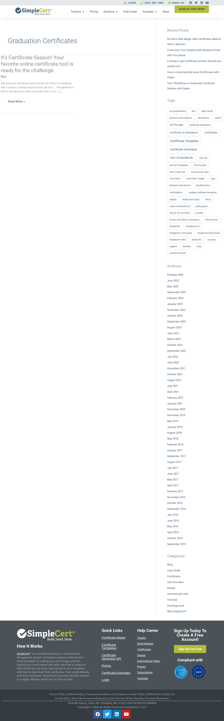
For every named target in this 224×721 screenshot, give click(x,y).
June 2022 (173, 362)
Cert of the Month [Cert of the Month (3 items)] (181, 157)
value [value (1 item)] (199, 246)
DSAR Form (153, 694)
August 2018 (174, 432)
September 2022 (176, 350)
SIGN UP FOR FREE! (192, 9)
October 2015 (175, 538)
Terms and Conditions (99, 694)
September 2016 (176, 508)
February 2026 (175, 274)
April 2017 (173, 485)
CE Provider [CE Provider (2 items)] (176, 124)
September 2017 (176, 456)
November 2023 (176, 310)
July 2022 (172, 356)
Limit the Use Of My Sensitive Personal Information (139, 698)
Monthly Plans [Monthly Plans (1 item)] (203, 185)
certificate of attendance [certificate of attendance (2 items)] (184, 132)
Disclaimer (120, 694)
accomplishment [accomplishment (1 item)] (177, 111)
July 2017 (172, 468)
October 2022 (175, 345)
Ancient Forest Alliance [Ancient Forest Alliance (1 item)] (180, 118)
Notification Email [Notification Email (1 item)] (190, 199)
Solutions (110, 11)
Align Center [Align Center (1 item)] (207, 111)
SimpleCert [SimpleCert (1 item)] (174, 226)
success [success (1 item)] (211, 239)
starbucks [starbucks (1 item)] (196, 239)
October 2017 (175, 450)
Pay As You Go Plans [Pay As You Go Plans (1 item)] (179, 213)
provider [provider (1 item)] (199, 213)
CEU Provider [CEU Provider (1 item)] (200, 165)
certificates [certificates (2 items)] (210, 132)
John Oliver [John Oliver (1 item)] (174, 178)
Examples (149, 11)
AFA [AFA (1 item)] (193, 111)
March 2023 (174, 339)
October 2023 (175, 315)
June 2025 (173, 280)
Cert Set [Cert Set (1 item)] (203, 158)
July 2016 (172, 514)
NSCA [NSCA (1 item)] (208, 199)
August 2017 (174, 462)
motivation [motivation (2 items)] (176, 192)
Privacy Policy (57, 694)
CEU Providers (175, 582)
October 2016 (175, 503)
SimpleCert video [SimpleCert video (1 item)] (177, 239)
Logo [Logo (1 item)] (212, 178)
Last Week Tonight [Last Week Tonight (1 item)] (195, 178)
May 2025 (172, 286)
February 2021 (175, 397)
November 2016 (176, 497)
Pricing (94, 11)
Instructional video (178, 593)
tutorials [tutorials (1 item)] (187, 246)
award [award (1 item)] (218, 118)
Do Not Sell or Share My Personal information (81, 698)
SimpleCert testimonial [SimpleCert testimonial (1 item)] (208, 233)
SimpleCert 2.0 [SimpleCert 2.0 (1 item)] (193, 226)
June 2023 (173, 333)
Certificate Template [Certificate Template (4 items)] (184, 141)
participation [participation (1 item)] (202, 206)
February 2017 (175, 491)
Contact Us (168, 694)
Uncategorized (175, 605)
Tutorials (172, 599)
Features (77, 11)
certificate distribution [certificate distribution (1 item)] (200, 125)
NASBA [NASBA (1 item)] (173, 199)
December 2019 (176, 415)
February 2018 (175, 444)
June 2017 (173, 473)
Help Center (130, 11)
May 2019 (172, 421)
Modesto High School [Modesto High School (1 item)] (179, 185)
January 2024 (174, 304)
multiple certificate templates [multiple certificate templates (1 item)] (202, 192)
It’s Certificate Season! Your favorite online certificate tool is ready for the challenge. (37, 63)
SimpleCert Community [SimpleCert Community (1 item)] (180, 233)
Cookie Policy (136, 694)
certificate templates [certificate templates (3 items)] (183, 149)
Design (171, 588)
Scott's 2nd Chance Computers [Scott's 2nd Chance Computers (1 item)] (184, 219)
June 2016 (173, 520)
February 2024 (175, 298)
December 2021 (176, 368)
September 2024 (176, 292)
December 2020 (176, 409)
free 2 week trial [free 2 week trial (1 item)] (177, 172)
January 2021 (174, 403)
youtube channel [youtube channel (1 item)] (177, 253)
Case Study (173, 570)
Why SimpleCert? (177, 611)
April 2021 (173, 391)
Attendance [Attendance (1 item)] (203, 118)
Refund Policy (76, 694)
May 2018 (172, 438)
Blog (3, 76)
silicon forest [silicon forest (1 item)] (211, 219)
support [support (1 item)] (173, 246)
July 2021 (172, 385)
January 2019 (174, 427)
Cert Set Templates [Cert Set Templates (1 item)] (178, 165)
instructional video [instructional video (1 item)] (200, 172)
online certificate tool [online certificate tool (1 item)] (179, 206)
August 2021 (174, 380)
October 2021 (175, 374)
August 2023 (174, 327)
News (165, 11)
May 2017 (172, 479)
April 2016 (173, 532)
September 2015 (176, 544)
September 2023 (176, 321)
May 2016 (172, 526)
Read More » (16, 101)
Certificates (174, 576)
